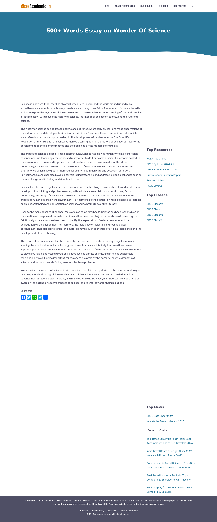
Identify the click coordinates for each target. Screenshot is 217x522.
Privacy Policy (97, 510)
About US (83, 510)
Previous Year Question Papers (164, 175)
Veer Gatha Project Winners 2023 (165, 421)
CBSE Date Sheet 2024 (160, 416)
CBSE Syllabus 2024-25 (160, 164)
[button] (192, 6)
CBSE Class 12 (155, 204)
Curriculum (146, 6)
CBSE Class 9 (154, 220)
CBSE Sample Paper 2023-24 (163, 169)
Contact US (179, 6)
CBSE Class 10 (155, 214)
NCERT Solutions (156, 158)
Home (106, 6)
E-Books (163, 6)
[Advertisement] (108, 78)
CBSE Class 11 (154, 209)
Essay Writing (154, 186)
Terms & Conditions (128, 510)
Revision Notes (155, 180)
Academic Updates (125, 6)
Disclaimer (112, 510)
